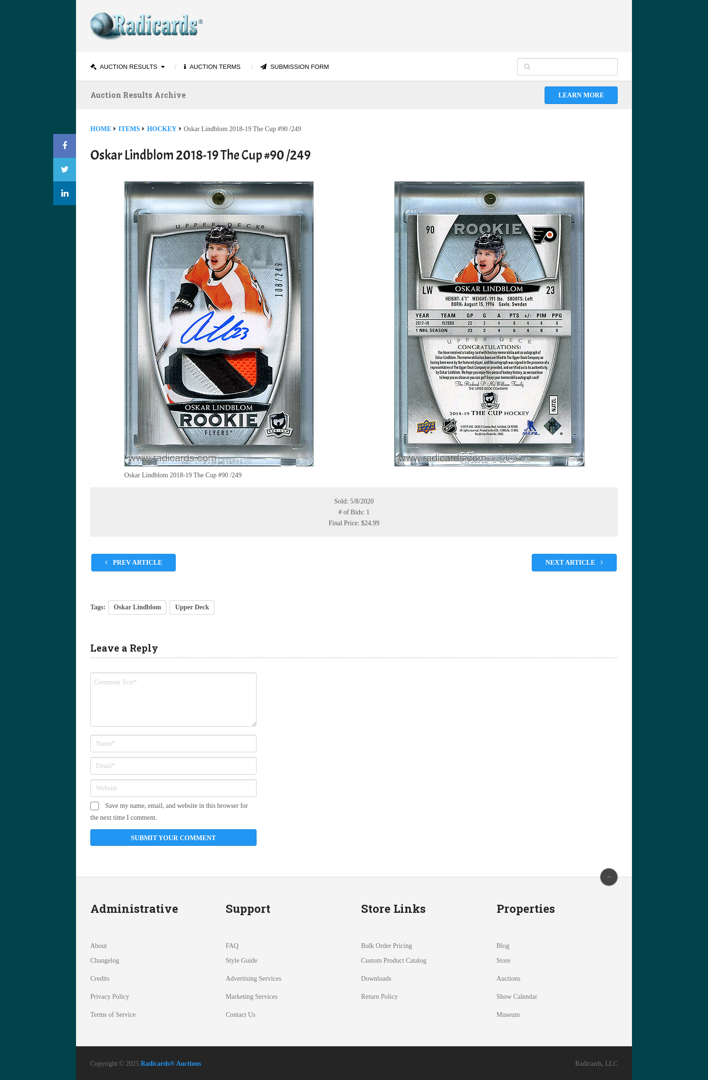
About (98, 945)
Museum (508, 1014)
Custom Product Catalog (394, 960)
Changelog (104, 960)
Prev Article (133, 562)
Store (504, 960)
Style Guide (242, 960)
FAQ (232, 945)
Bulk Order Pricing (386, 945)
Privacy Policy (109, 996)
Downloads (376, 978)
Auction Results (123, 66)
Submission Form (294, 66)
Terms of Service (112, 1014)
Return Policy (379, 996)
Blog (503, 945)
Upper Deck (192, 607)
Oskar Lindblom (137, 607)
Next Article (574, 562)
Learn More (581, 95)
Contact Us (241, 1014)
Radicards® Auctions (171, 1063)
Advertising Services (253, 978)
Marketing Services (251, 996)
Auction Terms (212, 66)
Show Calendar (517, 996)
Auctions (509, 978)
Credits (99, 978)
